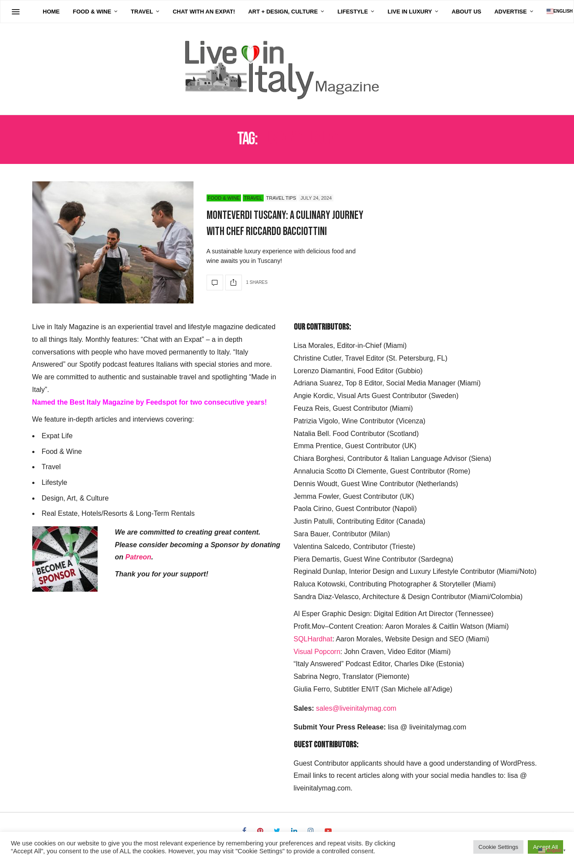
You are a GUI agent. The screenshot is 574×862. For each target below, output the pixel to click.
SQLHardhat (313, 639)
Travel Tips (281, 198)
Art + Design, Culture (256, 11)
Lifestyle (325, 11)
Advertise (483, 11)
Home (24, 11)
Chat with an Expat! (177, 11)
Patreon (139, 557)
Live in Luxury (382, 11)
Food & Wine (65, 11)
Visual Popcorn (317, 651)
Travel (115, 11)
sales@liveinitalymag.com (356, 708)
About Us (439, 11)
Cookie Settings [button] (498, 847)
